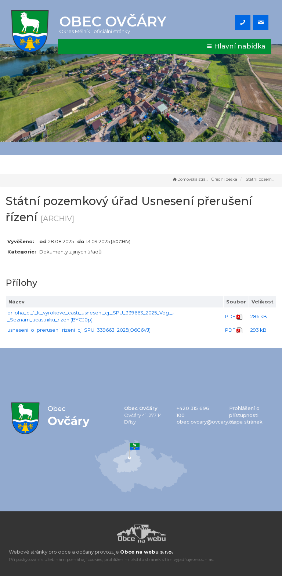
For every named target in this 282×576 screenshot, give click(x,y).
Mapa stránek (246, 422)
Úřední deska (224, 179)
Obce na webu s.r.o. (146, 552)
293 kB (258, 330)
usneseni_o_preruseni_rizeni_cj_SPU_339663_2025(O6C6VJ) (79, 330)
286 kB (258, 316)
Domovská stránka (191, 179)
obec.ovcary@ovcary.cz (206, 422)
